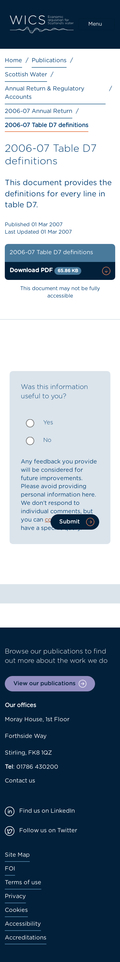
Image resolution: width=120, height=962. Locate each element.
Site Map (17, 855)
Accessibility (23, 924)
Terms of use (23, 883)
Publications (49, 61)
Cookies (16, 910)
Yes (48, 423)
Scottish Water (26, 75)
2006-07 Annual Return (38, 111)
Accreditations (25, 938)
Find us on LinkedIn (47, 811)
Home (13, 61)
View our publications (44, 684)
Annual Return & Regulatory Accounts (44, 93)
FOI (10, 869)
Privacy (15, 896)
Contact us (20, 781)
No (47, 440)
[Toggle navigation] (96, 24)
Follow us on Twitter (48, 831)
